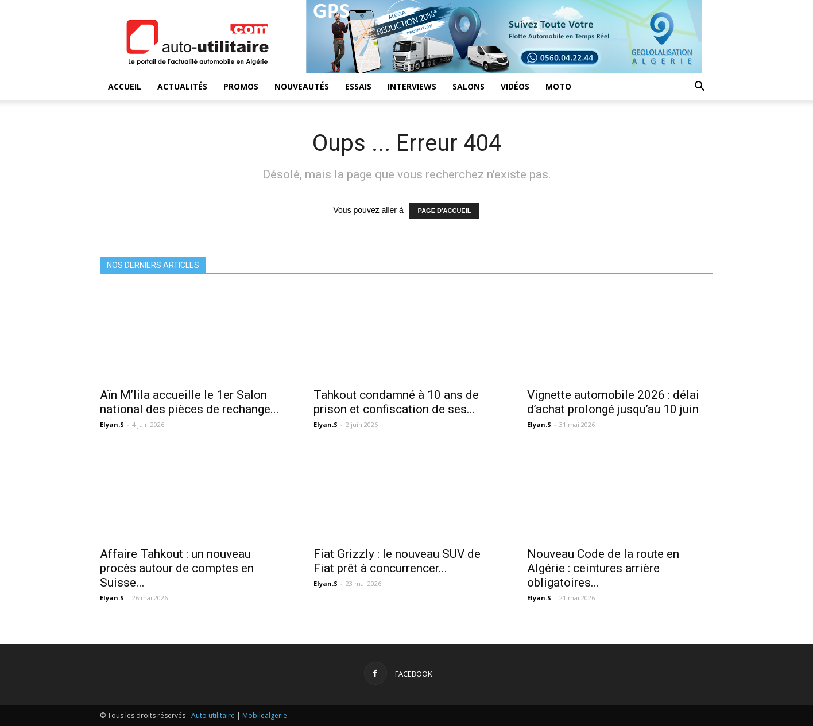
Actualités (182, 86)
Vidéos (515, 86)
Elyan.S (112, 424)
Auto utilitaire (213, 715)
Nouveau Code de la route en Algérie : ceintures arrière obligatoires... (603, 568)
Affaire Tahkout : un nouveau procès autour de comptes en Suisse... (177, 568)
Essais (358, 86)
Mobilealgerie (264, 715)
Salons (468, 86)
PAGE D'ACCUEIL (444, 210)
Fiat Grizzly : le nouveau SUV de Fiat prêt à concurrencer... (397, 561)
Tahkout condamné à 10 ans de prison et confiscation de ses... (396, 402)
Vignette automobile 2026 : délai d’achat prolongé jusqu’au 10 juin (613, 402)
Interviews (412, 86)
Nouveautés (301, 86)
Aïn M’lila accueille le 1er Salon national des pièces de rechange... (189, 402)
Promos (240, 86)
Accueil (124, 86)
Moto (558, 86)
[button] (699, 87)
